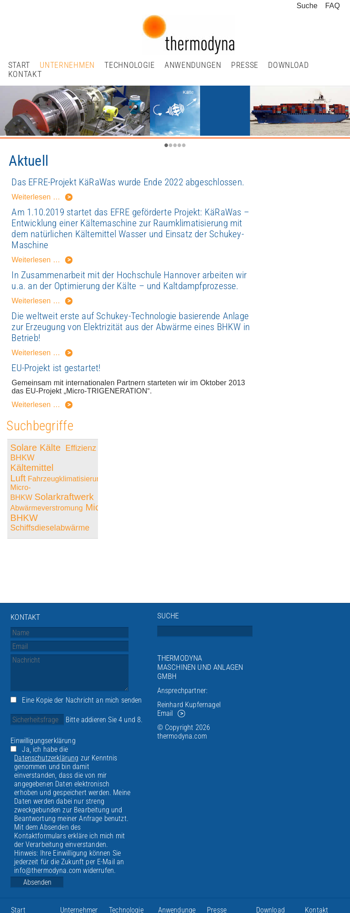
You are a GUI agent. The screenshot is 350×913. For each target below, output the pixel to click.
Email (165, 713)
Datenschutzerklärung (46, 758)
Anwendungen (193, 65)
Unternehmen (67, 65)
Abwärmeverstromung (46, 508)
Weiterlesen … (42, 198)
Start (19, 65)
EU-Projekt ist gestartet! (56, 367)
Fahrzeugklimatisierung (66, 479)
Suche (307, 6)
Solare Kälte (36, 448)
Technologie (129, 65)
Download (288, 65)
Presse (244, 65)
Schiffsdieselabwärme (49, 527)
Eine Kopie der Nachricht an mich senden (82, 700)
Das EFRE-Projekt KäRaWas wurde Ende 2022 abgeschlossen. (127, 182)
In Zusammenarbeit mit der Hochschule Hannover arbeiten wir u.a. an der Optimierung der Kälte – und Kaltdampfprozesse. (129, 280)
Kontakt (25, 74)
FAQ (332, 6)
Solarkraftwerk (66, 497)
